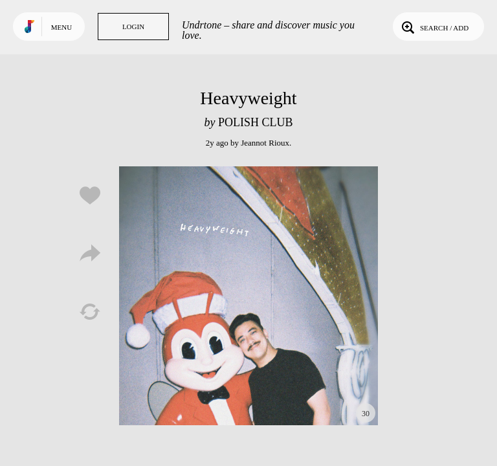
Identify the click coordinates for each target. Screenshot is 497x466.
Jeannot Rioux (265, 143)
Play (248, 296)
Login (133, 26)
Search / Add (434, 26)
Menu (61, 27)
